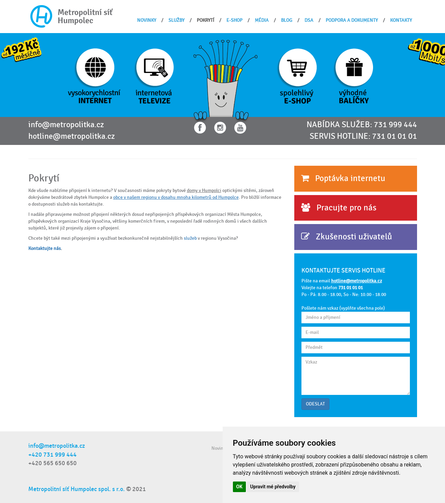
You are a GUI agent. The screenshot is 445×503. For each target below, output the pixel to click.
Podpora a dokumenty (352, 20)
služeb (191, 238)
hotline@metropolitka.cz (71, 136)
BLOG (286, 20)
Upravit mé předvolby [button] (273, 486)
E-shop (234, 20)
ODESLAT (315, 404)
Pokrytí (205, 20)
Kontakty (401, 20)
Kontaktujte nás (44, 248)
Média (262, 20)
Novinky (146, 20)
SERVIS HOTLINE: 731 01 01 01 (363, 136)
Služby (176, 20)
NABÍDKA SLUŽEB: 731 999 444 (362, 125)
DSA (309, 20)
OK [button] (239, 486)
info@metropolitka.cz (66, 125)
